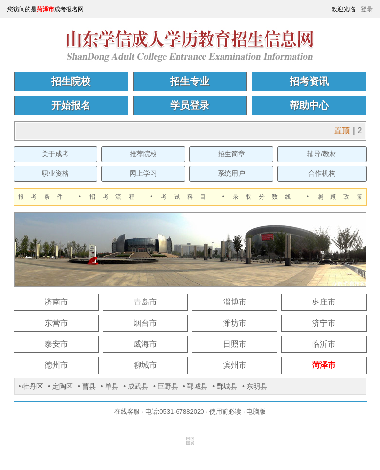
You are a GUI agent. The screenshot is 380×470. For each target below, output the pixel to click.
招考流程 (115, 196)
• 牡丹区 (31, 386)
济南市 (56, 302)
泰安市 (56, 344)
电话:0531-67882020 (174, 411)
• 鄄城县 (224, 386)
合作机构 (321, 173)
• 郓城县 (195, 386)
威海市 (145, 344)
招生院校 (70, 81)
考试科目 (187, 196)
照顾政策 (339, 196)
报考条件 (44, 196)
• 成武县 (135, 386)
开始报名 (70, 105)
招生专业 (189, 81)
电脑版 (256, 411)
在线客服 (127, 411)
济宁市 (323, 323)
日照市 (234, 344)
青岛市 (145, 302)
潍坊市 (234, 323)
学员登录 (189, 105)
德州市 (56, 365)
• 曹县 (87, 386)
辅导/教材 (321, 154)
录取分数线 (265, 196)
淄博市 (234, 302)
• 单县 (110, 386)
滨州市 (234, 365)
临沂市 (323, 344)
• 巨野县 (165, 386)
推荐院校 (143, 154)
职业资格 (55, 173)
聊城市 (145, 365)
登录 (367, 9)
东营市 (56, 323)
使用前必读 (225, 411)
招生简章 (231, 154)
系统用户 (231, 173)
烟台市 (145, 323)
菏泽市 (323, 365)
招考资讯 (309, 81)
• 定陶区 (60, 386)
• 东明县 (254, 386)
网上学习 (143, 173)
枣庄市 (323, 302)
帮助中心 (309, 105)
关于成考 (55, 154)
